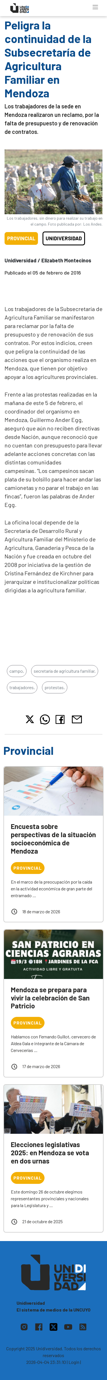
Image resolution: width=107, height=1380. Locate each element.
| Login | (74, 1362)
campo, (16, 671)
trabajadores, (22, 687)
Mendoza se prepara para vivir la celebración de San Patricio (50, 997)
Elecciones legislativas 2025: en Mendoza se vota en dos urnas (50, 1152)
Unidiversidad (64, 238)
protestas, (55, 687)
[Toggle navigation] (95, 7)
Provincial (21, 238)
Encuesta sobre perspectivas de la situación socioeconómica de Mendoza (53, 838)
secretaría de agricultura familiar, (65, 671)
